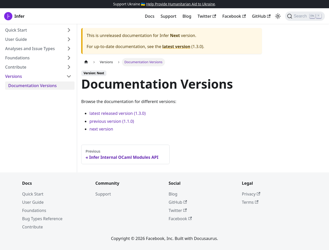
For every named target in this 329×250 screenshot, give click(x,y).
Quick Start (32, 194)
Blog (186, 16)
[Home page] (86, 62)
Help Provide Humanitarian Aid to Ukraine (180, 4)
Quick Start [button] (16, 30)
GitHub (261, 16)
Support (168, 16)
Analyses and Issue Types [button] (30, 48)
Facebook (234, 16)
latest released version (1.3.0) (117, 113)
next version (101, 129)
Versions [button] (13, 76)
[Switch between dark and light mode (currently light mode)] (278, 16)
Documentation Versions (32, 85)
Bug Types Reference (42, 218)
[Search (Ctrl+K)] (305, 16)
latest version (176, 46)
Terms (250, 202)
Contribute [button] (15, 67)
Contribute (32, 227)
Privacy (251, 194)
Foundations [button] (17, 58)
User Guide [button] (16, 39)
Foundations (34, 210)
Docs (149, 16)
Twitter (207, 16)
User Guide (33, 202)
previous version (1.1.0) (111, 121)
